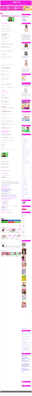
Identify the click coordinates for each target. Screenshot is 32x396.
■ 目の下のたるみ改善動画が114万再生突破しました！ (26, 350)
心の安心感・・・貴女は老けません (25, 368)
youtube (23, 137)
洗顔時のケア (23, 226)
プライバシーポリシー (5, 391)
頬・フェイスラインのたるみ (25, 197)
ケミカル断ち (17, 183)
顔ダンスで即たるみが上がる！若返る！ (15, 246)
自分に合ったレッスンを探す (5, 193)
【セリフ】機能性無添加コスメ (25, 140)
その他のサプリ (23, 146)
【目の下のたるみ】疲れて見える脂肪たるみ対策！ (26, 332)
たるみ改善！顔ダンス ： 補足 (25, 152)
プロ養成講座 (23, 174)
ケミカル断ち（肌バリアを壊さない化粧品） (26, 163)
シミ (23, 168)
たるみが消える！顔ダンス (10, 246)
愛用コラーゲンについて (14, 182)
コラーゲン (23, 165)
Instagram (12, 249)
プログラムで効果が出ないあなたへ (25, 363)
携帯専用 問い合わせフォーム (4, 210)
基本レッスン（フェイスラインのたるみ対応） (6, 189)
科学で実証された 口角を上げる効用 (25, 365)
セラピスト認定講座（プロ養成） (5, 191)
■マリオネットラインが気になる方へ (25, 344)
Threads (7, 247)
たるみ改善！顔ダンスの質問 (25, 155)
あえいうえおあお (24, 220)
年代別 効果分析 (23, 356)
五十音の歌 (23, 225)
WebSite (7, 249)
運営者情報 (2, 391)
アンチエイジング (24, 160)
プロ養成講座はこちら (3, 207)
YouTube (14, 249)
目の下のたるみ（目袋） (24, 194)
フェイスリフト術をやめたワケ (25, 357)
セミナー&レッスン (24, 171)
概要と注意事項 (23, 215)
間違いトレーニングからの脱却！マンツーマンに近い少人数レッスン (9, 195)
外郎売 (23, 231)
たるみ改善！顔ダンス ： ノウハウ (25, 149)
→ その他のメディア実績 (24, 328)
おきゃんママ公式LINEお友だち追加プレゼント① (26, 338)
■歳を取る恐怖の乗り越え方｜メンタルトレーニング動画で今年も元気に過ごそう (26, 348)
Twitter (9, 249)
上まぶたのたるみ (24, 182)
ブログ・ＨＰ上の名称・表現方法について (6, 209)
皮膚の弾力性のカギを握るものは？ (25, 358)
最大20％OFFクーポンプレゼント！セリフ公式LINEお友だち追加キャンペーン (26, 342)
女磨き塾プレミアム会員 (24, 185)
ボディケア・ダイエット (24, 177)
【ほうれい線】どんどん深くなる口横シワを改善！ (26, 334)
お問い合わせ (9, 391)
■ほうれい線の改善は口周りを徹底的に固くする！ (26, 346)
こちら (15, 247)
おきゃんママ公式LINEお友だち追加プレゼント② (26, 336)
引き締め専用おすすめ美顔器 (25, 188)
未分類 (23, 191)
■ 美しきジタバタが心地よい (24, 340)
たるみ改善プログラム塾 (15, 391)
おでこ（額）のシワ (24, 143)
